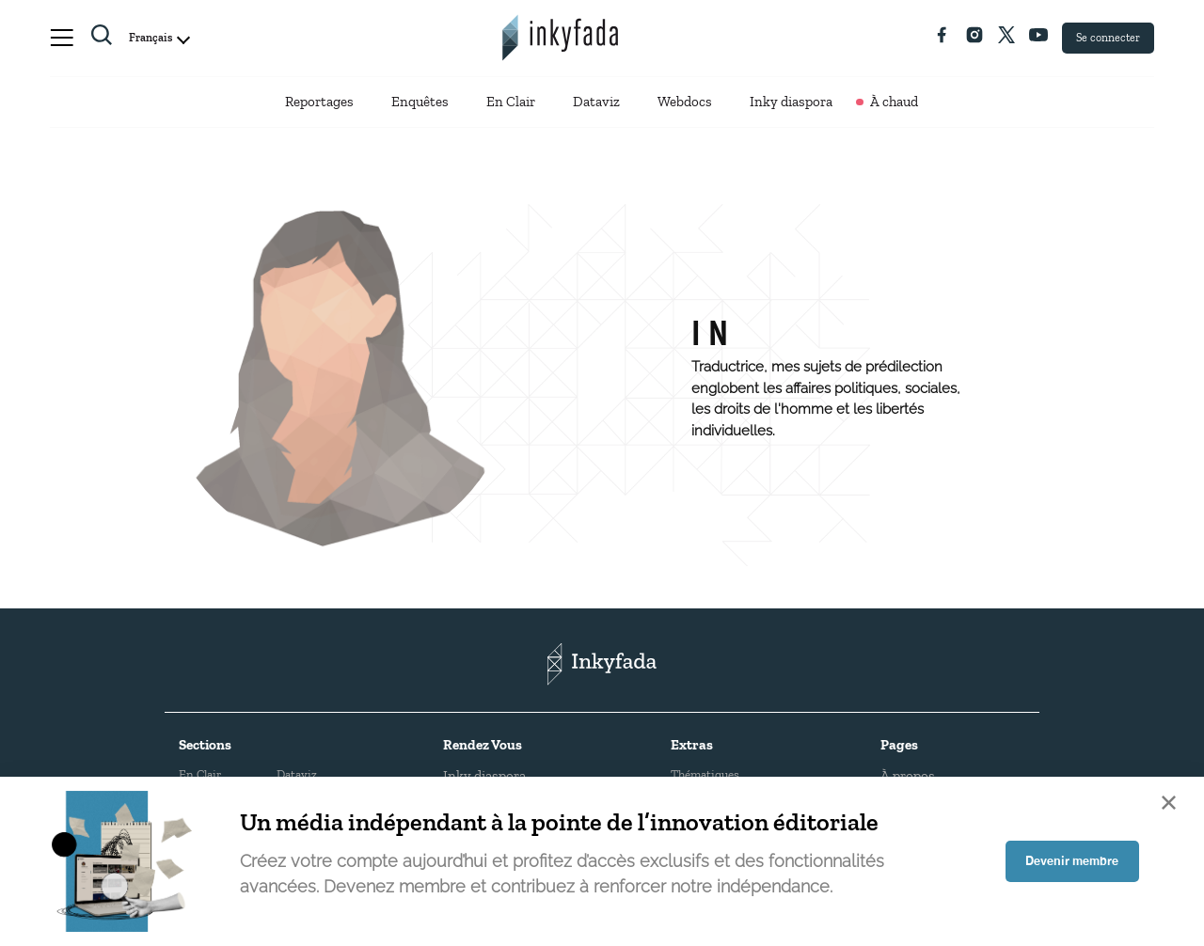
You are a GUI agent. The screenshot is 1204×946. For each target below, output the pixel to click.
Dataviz (596, 103)
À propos (907, 771)
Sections (205, 740)
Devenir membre (1068, 861)
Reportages (319, 103)
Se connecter (1108, 38)
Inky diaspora (791, 103)
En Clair (510, 103)
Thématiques (705, 770)
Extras (692, 740)
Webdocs (684, 103)
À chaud (894, 103)
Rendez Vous (482, 740)
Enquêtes (420, 103)
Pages (899, 740)
